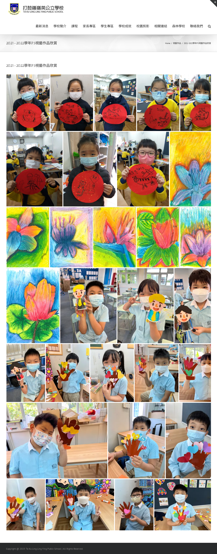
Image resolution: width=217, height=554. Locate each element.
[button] (209, 25)
